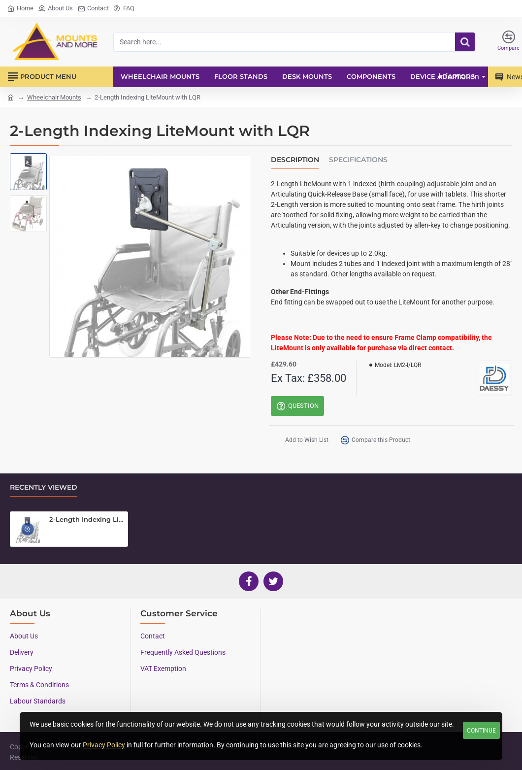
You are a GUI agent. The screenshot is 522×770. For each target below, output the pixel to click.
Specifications (358, 160)
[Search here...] (465, 42)
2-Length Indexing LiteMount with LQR (86, 519)
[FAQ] (124, 8)
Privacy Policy (104, 745)
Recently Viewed (43, 487)
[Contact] (93, 8)
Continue (481, 730)
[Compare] (508, 42)
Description (295, 160)
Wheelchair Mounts (54, 97)
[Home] (20, 8)
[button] (299, 441)
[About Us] (55, 8)
